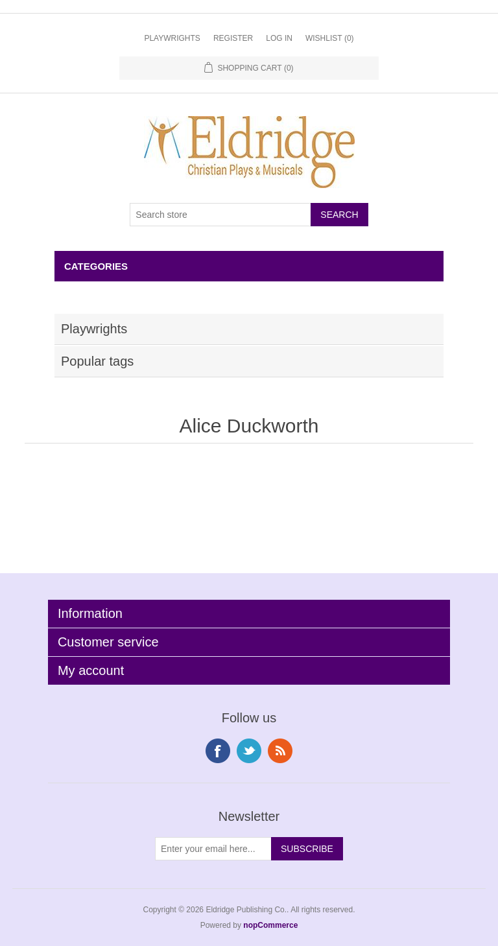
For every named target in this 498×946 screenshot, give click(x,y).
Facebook (218, 751)
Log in (279, 38)
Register (233, 38)
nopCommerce (270, 925)
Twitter (249, 751)
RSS (280, 751)
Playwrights (172, 38)
